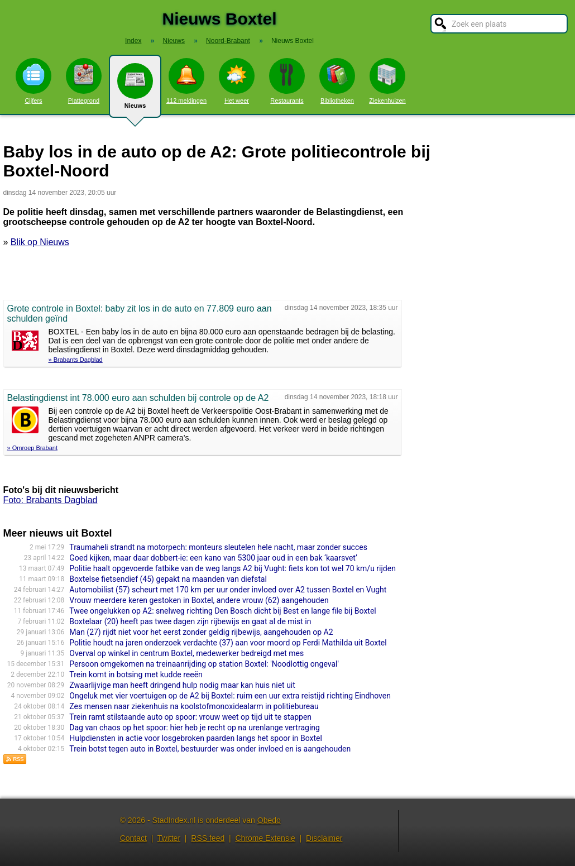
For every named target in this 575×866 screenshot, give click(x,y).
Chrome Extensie (265, 838)
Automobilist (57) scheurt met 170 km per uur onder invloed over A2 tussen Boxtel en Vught (227, 589)
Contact (133, 838)
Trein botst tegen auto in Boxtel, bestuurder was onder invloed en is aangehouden (210, 748)
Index (133, 41)
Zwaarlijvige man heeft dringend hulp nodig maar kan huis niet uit (182, 685)
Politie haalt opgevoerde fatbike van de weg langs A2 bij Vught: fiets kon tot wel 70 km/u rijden (232, 568)
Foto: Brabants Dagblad (50, 500)
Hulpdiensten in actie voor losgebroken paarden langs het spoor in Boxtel (195, 738)
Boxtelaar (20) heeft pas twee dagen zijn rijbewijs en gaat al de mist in (190, 621)
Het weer (237, 81)
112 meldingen (186, 81)
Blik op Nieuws (40, 242)
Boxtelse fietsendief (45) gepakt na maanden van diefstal (168, 579)
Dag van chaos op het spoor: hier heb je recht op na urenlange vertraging (194, 727)
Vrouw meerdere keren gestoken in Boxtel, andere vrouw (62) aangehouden (198, 600)
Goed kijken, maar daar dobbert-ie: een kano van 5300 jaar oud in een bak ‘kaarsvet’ (213, 557)
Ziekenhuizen (387, 81)
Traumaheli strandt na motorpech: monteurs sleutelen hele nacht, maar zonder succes (218, 547)
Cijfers (33, 81)
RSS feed (207, 838)
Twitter (168, 838)
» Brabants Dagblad (76, 359)
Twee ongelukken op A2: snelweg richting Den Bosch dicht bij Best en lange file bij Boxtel (222, 610)
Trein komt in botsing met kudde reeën (136, 674)
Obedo (269, 820)
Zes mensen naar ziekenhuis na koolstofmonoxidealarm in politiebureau (193, 706)
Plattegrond (84, 81)
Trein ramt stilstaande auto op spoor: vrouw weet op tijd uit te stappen (190, 716)
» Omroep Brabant (32, 447)
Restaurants (287, 81)
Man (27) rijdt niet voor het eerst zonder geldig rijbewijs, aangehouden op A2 (201, 632)
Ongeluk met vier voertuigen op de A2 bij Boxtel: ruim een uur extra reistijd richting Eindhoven (230, 695)
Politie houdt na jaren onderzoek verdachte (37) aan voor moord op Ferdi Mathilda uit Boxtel (227, 642)
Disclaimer (324, 838)
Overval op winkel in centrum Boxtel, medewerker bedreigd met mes (186, 653)
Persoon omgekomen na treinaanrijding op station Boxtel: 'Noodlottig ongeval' (204, 663)
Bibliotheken (337, 81)
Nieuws (135, 90)
